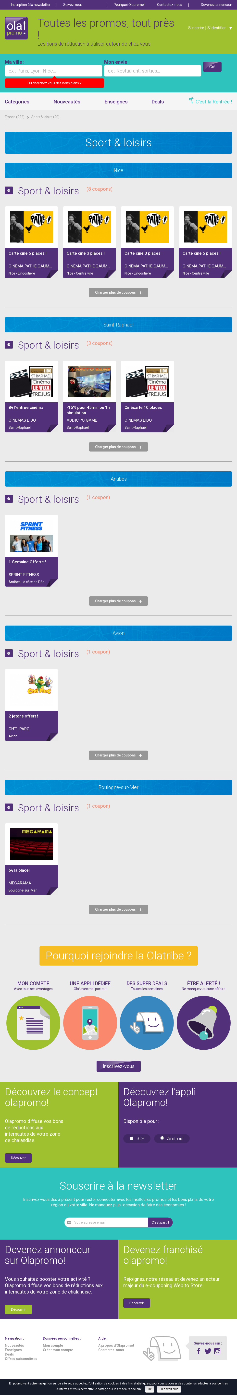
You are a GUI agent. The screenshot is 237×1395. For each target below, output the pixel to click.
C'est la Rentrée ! (214, 102)
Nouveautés (67, 102)
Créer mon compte (58, 1350)
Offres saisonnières (21, 1359)
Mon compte (53, 1345)
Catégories (17, 102)
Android (172, 1139)
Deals (158, 102)
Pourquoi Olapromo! (129, 5)
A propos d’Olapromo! (116, 1345)
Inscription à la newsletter (30, 5)
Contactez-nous (169, 5)
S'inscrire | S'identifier (205, 29)
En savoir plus (169, 1389)
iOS (136, 1139)
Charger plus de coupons (118, 292)
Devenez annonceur (216, 5)
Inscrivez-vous (119, 1066)
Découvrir (18, 1158)
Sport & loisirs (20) (45, 117)
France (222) (15, 117)
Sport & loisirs (68, 190)
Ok (149, 1389)
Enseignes (116, 102)
